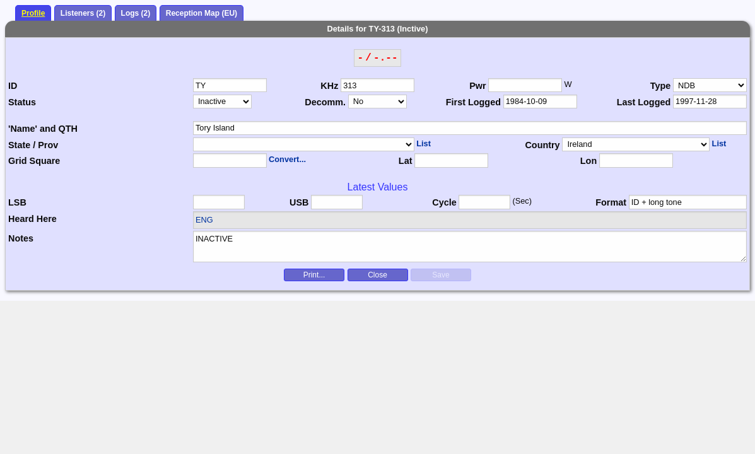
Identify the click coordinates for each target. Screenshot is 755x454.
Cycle (444, 202)
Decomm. (325, 102)
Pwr (477, 86)
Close (377, 275)
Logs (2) (136, 13)
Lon (588, 161)
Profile (33, 13)
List (423, 143)
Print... (314, 275)
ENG (204, 219)
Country (542, 145)
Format (610, 202)
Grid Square (34, 161)
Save (440, 275)
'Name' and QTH (43, 129)
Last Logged (644, 102)
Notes (20, 238)
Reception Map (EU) (201, 13)
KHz (329, 86)
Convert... (287, 159)
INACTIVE (470, 246)
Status (22, 102)
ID (12, 86)
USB (299, 202)
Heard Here (32, 219)
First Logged (473, 102)
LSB (17, 202)
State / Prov (33, 145)
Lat (406, 161)
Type (660, 86)
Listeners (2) (83, 13)
